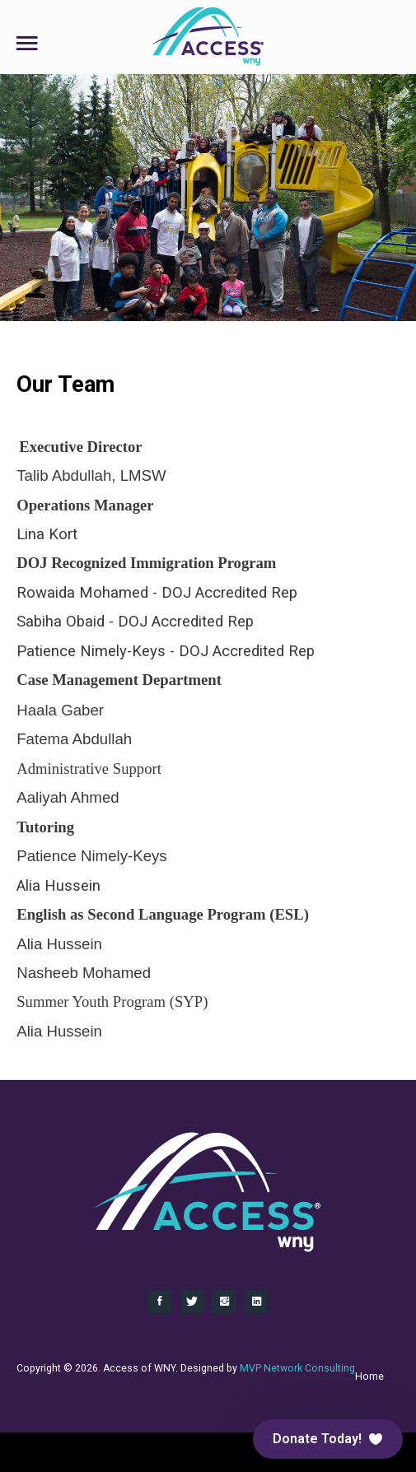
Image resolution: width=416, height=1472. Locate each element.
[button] (328, 1439)
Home (369, 1376)
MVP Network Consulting (297, 1368)
